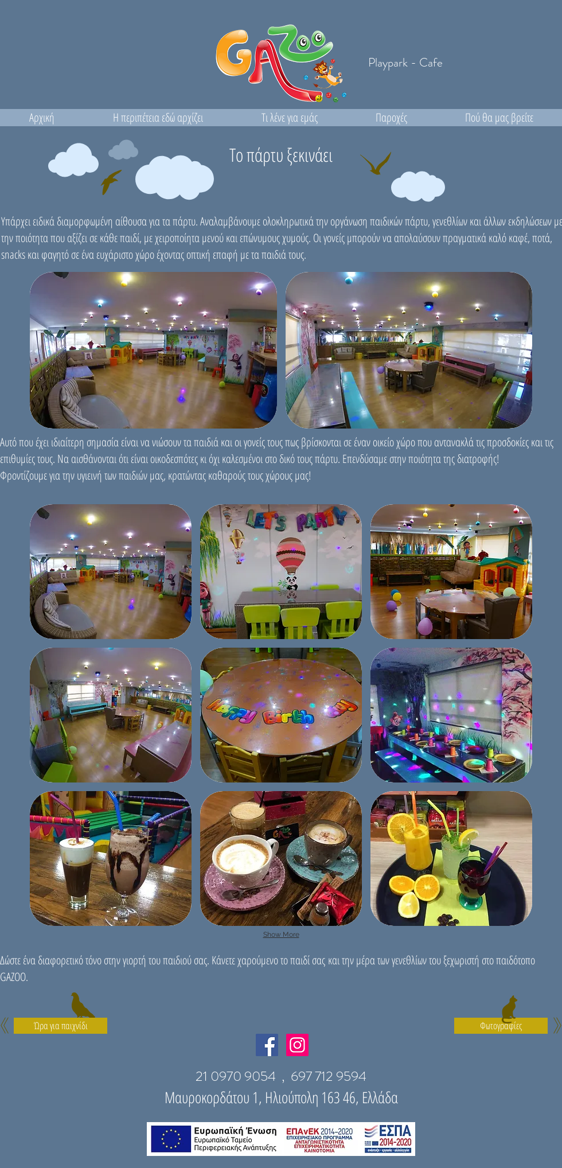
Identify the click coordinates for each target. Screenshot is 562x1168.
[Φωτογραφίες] (501, 1026)
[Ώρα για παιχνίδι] (60, 1026)
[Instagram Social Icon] (297, 1045)
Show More (281, 934)
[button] (153, 350)
